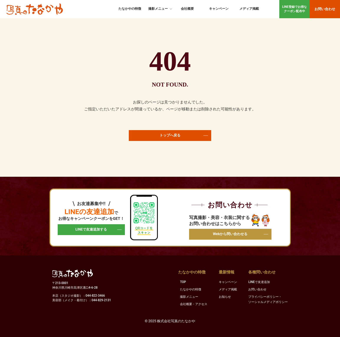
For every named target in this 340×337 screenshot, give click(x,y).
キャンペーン (219, 9)
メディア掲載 (249, 9)
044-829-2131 (101, 300)
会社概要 (187, 9)
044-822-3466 (95, 295)
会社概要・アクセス (193, 304)
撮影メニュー (158, 9)
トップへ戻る (184, 135)
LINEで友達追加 (259, 282)
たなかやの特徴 (129, 9)
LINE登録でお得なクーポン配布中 (294, 9)
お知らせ (225, 296)
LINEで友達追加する (98, 229)
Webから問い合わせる (240, 234)
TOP (183, 282)
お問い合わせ (324, 9)
